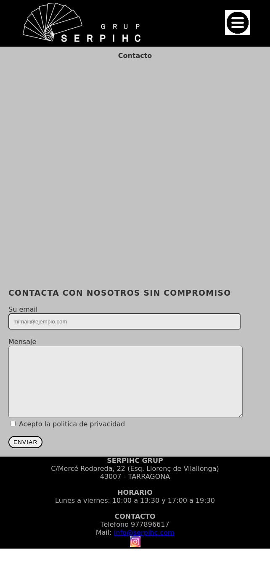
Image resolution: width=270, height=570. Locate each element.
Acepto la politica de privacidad (72, 437)
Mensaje (22, 342)
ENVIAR (25, 455)
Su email (23, 309)
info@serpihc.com (144, 545)
